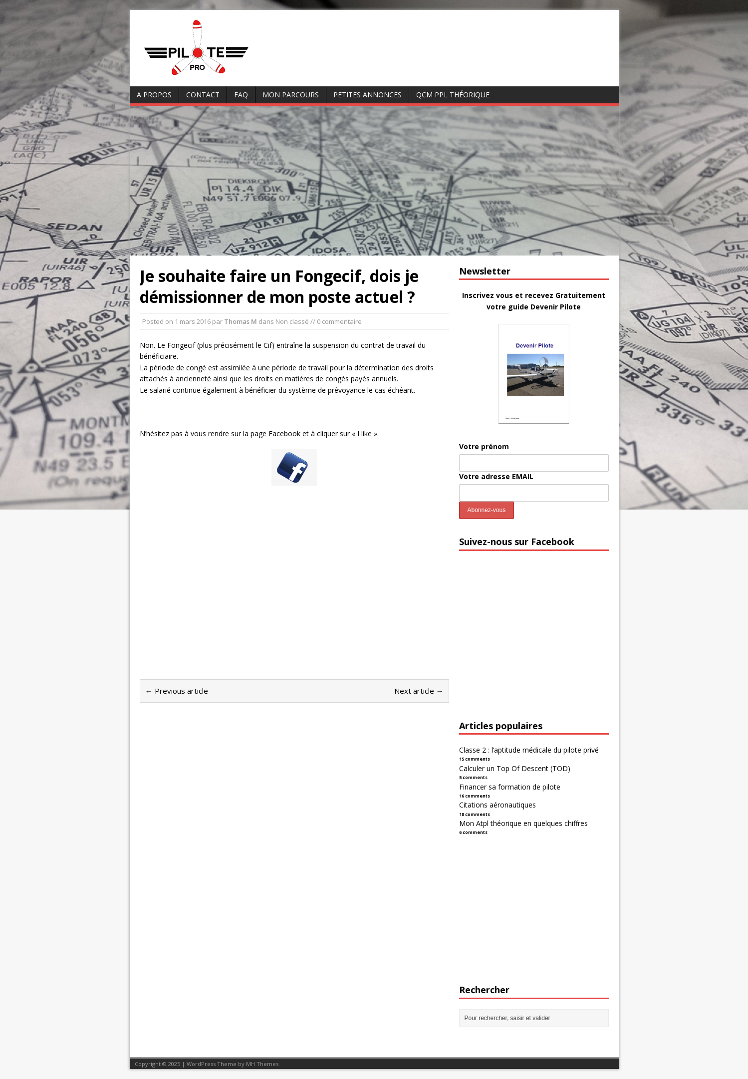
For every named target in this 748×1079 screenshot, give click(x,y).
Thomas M (240, 321)
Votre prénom (484, 446)
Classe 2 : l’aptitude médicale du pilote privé (529, 750)
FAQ (241, 94)
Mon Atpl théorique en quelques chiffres (523, 823)
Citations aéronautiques (497, 804)
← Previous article (176, 691)
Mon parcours (290, 94)
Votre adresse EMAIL (496, 476)
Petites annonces (367, 94)
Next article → (419, 691)
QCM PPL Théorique (453, 94)
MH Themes (262, 1064)
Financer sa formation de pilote (509, 787)
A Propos (154, 94)
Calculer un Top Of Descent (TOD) (514, 768)
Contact (203, 94)
